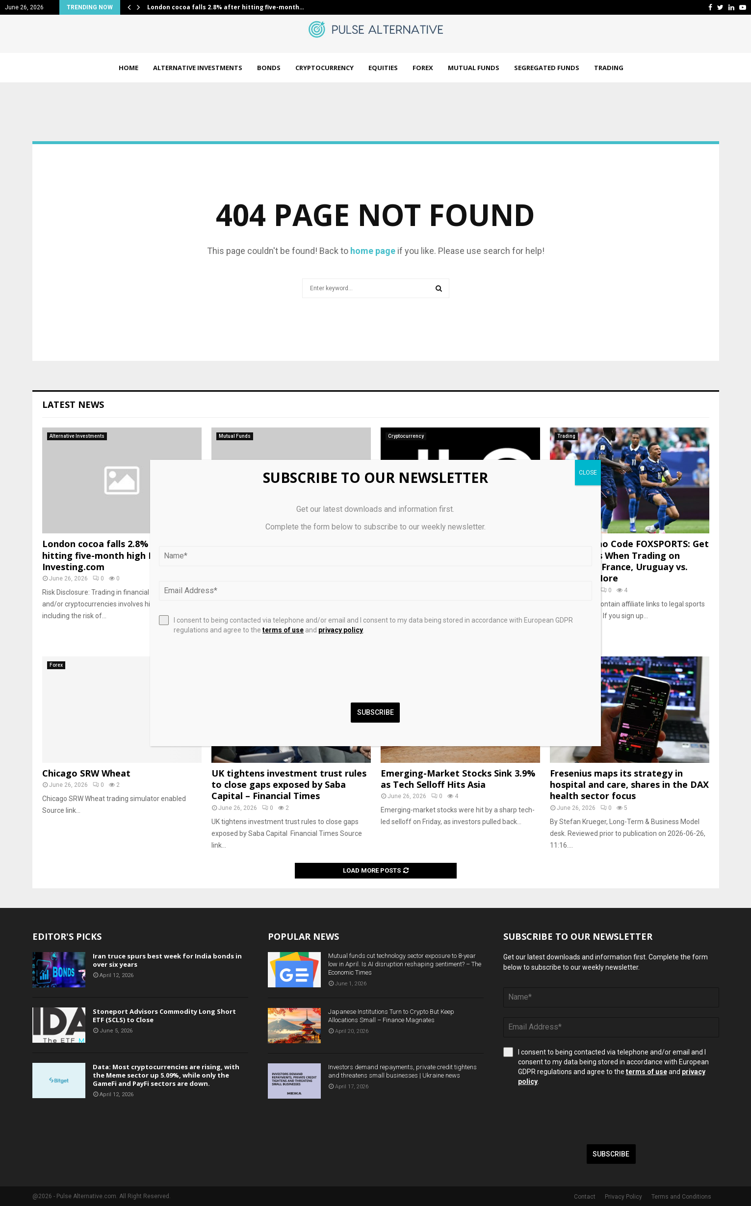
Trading (608, 67)
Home (128, 67)
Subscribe (611, 1154)
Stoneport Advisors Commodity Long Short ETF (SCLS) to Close (164, 1015)
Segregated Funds (546, 67)
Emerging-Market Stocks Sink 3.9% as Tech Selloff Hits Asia (458, 778)
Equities (383, 67)
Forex (423, 67)
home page (372, 251)
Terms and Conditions (681, 1196)
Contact (585, 1196)
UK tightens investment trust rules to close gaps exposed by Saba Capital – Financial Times (288, 784)
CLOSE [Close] (588, 472)
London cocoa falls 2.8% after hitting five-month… (225, 7)
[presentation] (577, 1115)
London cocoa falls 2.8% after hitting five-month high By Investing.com (108, 555)
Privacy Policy (623, 1196)
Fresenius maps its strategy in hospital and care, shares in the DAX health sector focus (629, 784)
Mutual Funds (473, 67)
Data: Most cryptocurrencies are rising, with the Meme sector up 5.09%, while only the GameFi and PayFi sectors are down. (166, 1075)
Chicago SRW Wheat (86, 773)
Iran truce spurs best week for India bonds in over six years (167, 960)
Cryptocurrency (324, 67)
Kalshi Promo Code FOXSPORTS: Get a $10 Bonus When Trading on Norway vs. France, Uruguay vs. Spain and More (629, 561)
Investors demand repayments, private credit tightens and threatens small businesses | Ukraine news (402, 1071)
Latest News (73, 404)
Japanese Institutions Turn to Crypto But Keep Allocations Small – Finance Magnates (391, 1016)
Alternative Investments (197, 67)
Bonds (269, 67)
